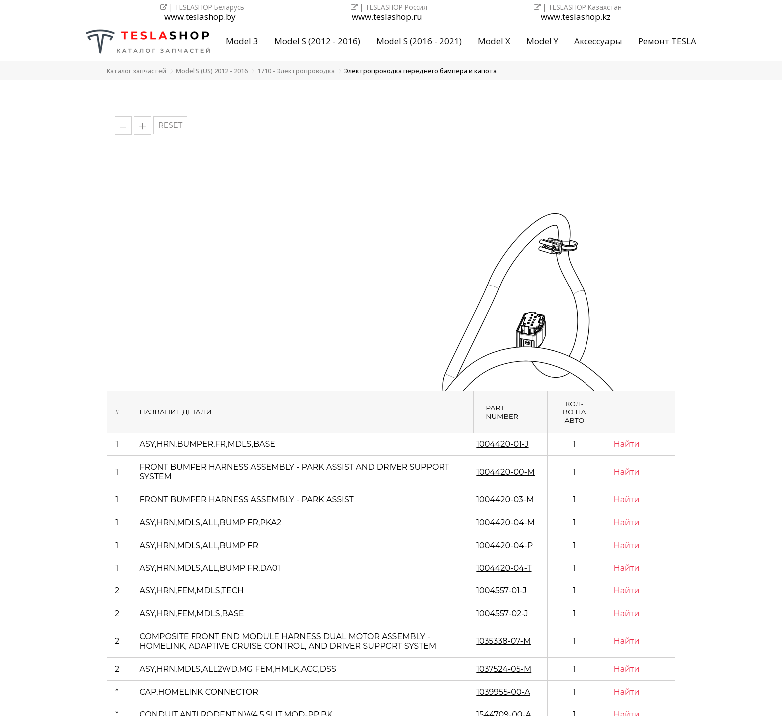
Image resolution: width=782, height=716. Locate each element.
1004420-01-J (502, 444)
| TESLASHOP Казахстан (578, 7)
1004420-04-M (505, 522)
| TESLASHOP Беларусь (202, 7)
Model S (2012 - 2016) (317, 41)
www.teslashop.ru (387, 17)
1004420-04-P (504, 545)
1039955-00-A (503, 692)
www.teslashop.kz (576, 17)
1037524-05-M (503, 669)
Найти (627, 444)
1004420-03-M (505, 499)
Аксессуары (598, 41)
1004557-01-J (501, 590)
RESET (170, 125)
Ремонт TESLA (667, 41)
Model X (494, 41)
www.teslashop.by (200, 17)
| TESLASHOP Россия (389, 7)
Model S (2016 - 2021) (419, 41)
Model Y (542, 41)
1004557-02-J (502, 613)
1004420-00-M (505, 472)
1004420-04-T (503, 568)
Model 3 (242, 41)
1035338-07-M (503, 641)
